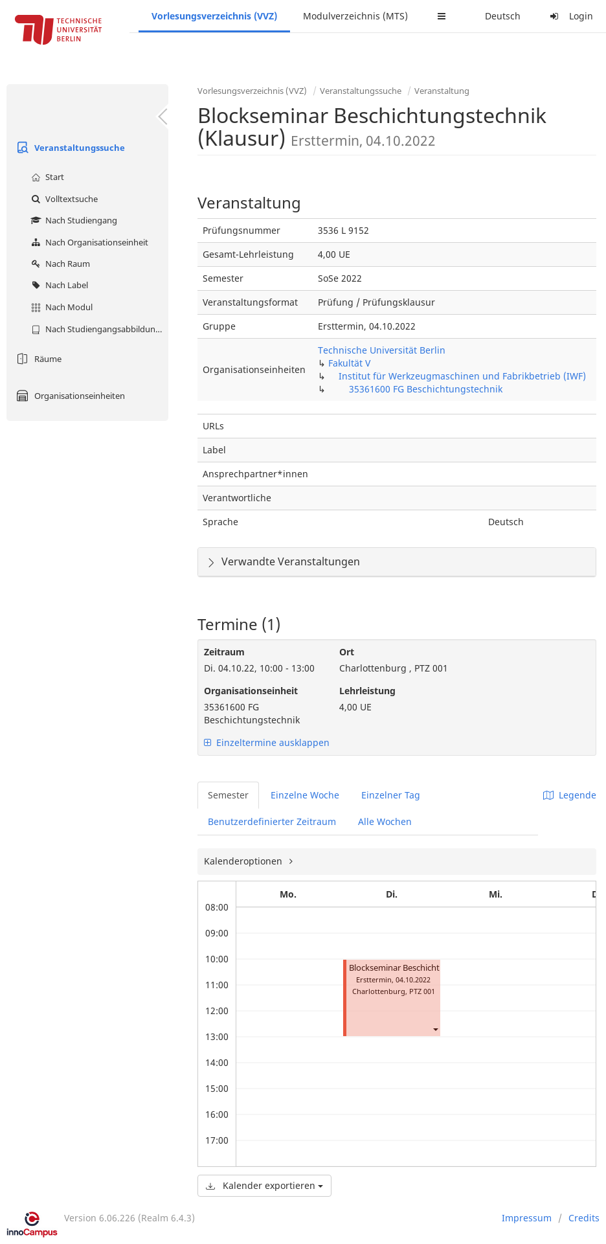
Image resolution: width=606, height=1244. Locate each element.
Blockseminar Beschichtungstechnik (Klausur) (437, 967)
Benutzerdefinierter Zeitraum (272, 821)
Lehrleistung (367, 690)
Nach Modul (60, 307)
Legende (569, 795)
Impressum (527, 1218)
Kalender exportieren (264, 1185)
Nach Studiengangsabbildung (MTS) (98, 329)
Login (569, 16)
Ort (346, 652)
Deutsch (503, 16)
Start (46, 177)
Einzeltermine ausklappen (267, 742)
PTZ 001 (422, 991)
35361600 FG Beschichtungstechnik (425, 389)
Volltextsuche (63, 199)
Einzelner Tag (390, 795)
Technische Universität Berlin (381, 350)
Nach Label (58, 285)
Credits (584, 1218)
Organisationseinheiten (69, 395)
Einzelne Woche (305, 795)
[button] (435, 1028)
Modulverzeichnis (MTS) (355, 16)
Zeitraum (224, 652)
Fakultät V (349, 363)
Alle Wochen (385, 821)
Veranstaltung (441, 90)
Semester (228, 795)
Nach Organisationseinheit (88, 242)
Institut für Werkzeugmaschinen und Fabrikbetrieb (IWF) (462, 376)
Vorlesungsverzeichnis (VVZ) (214, 16)
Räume (37, 359)
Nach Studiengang (72, 220)
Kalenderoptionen (244, 861)
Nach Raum (59, 263)
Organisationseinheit (251, 690)
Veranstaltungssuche (69, 147)
